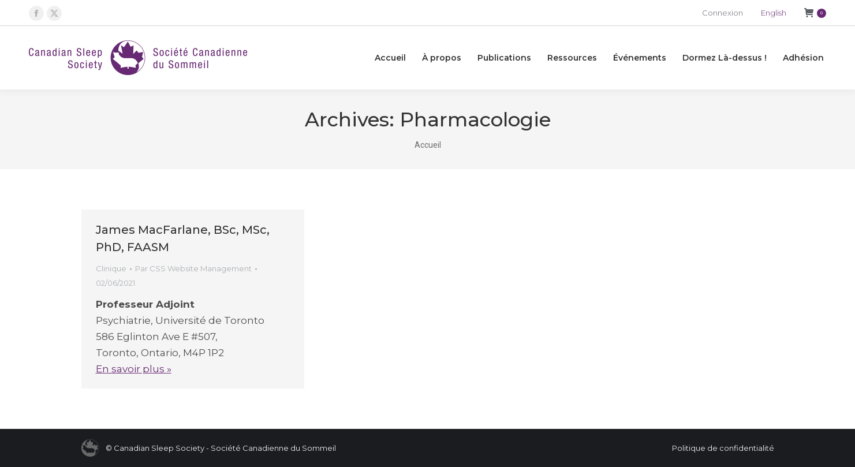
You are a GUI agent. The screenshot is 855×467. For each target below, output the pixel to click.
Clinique (111, 268)
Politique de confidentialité (723, 448)
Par (193, 268)
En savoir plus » (133, 369)
